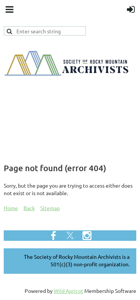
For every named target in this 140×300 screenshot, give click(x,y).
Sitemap (50, 207)
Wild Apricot (68, 290)
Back (29, 207)
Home (11, 207)
